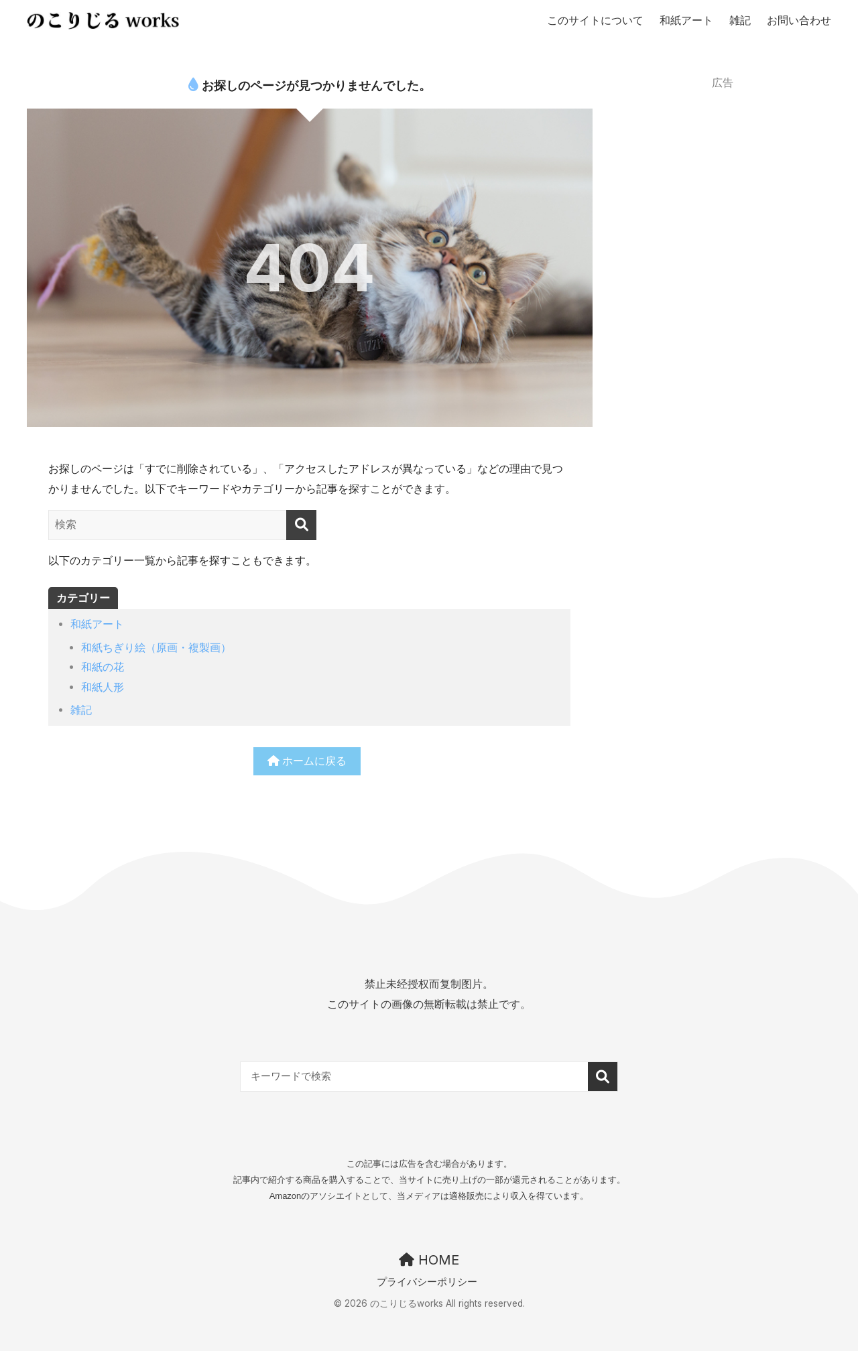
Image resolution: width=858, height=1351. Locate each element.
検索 (609, 1077)
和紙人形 (102, 687)
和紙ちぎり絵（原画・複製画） (156, 647)
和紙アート (97, 624)
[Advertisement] (722, 180)
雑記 (81, 710)
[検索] (301, 525)
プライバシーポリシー (427, 1282)
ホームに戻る (307, 761)
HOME (429, 1260)
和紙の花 (102, 667)
